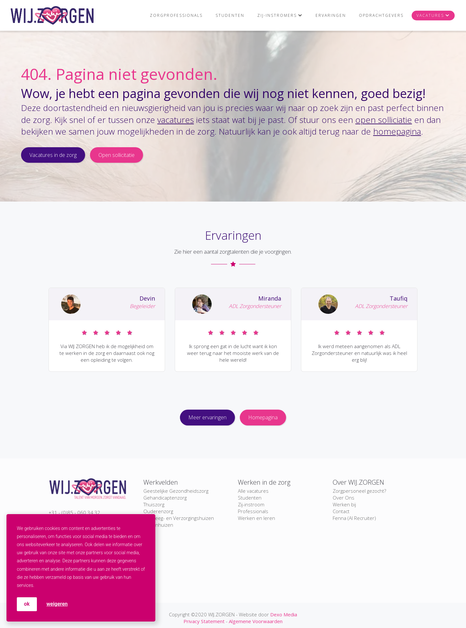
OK (27, 604)
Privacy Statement (204, 621)
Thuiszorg (153, 504)
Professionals (253, 511)
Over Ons (343, 497)
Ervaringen (331, 15)
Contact (341, 511)
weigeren (57, 604)
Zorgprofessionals (176, 15)
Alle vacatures (253, 491)
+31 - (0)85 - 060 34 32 (74, 512)
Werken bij (344, 504)
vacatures (175, 120)
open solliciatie (383, 120)
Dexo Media (283, 614)
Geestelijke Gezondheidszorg (175, 491)
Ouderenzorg (158, 511)
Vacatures (430, 15)
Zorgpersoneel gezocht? (359, 491)
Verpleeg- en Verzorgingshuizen (178, 518)
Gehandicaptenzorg (165, 497)
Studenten (230, 15)
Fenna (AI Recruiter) (354, 518)
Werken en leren (256, 518)
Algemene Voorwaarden (256, 621)
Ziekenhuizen (158, 525)
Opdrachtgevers (381, 15)
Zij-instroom (251, 504)
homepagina (397, 131)
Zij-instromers (277, 15)
